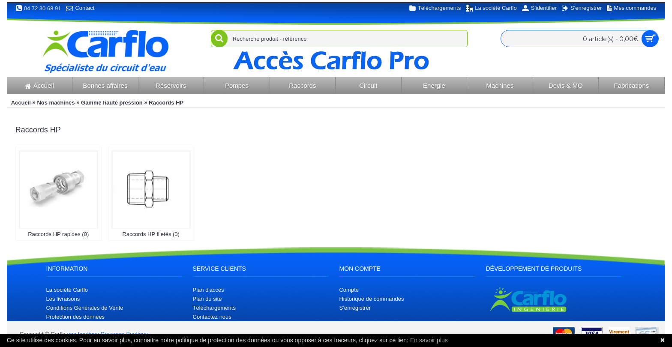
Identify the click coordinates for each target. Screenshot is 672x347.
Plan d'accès (208, 290)
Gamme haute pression (112, 102)
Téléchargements (214, 308)
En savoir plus (429, 340)
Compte (349, 290)
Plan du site (207, 299)
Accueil (21, 102)
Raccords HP (166, 102)
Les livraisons (63, 299)
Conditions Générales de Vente (84, 308)
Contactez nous (212, 317)
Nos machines (56, 102)
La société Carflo (67, 290)
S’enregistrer (355, 308)
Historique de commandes (371, 299)
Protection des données (75, 317)
